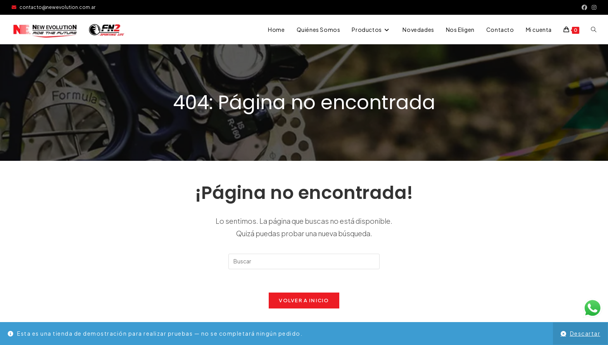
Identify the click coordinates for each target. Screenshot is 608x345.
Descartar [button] (585, 333)
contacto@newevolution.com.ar (53, 7)
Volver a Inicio (304, 301)
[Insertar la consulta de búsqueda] (304, 261)
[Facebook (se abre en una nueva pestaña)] (584, 7)
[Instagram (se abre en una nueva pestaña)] (592, 7)
